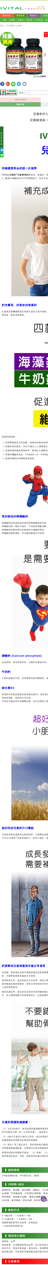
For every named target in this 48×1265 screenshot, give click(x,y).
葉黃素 (21, 20)
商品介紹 (20, 104)
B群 (4, 20)
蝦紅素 (29, 20)
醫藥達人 (34, 15)
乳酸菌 (12, 20)
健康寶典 (20, 15)
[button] (45, 55)
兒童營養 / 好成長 (14, 26)
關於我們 (7, 15)
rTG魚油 (39, 20)
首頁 (2, 26)
